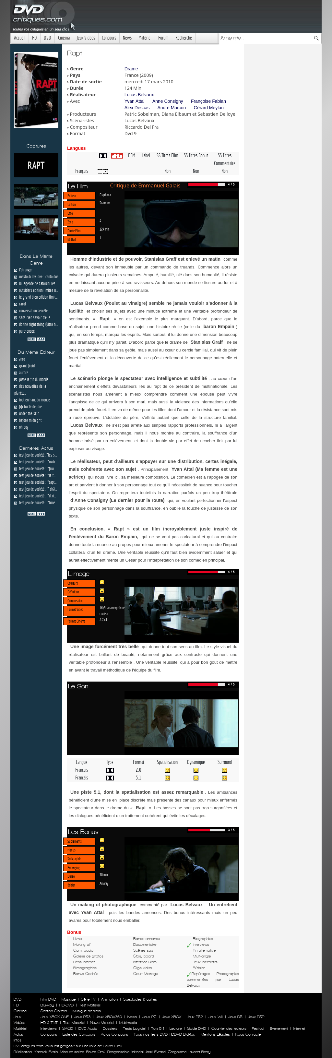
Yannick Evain (46, 1052)
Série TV (88, 999)
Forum (163, 38)
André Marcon (171, 107)
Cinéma (64, 38)
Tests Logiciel (134, 1028)
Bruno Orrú (95, 1052)
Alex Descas (137, 107)
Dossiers (110, 1028)
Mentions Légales (215, 1034)
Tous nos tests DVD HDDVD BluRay (164, 1034)
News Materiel (102, 1023)
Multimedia (128, 1023)
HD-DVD (66, 1005)
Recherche (183, 38)
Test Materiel (90, 1005)
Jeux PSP (256, 1017)
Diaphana (105, 194)
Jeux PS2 (195, 1017)
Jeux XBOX (171, 1017)
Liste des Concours (79, 1034)
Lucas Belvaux (139, 94)
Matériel (144, 38)
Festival (258, 1028)
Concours (109, 38)
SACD (67, 1028)
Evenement (279, 1028)
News (127, 38)
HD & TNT (49, 1023)
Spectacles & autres (140, 999)
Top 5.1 (157, 1028)
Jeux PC (149, 1017)
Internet (299, 1028)
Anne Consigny (167, 101)
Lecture (176, 1028)
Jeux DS (235, 1017)
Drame (131, 68)
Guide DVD (196, 1028)
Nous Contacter (248, 1034)
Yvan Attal (134, 101)
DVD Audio (87, 1028)
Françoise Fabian (208, 101)
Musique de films (87, 1011)
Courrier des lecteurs (228, 1028)
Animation (109, 999)
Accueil (19, 38)
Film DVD (48, 999)
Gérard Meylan (209, 107)
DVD (47, 38)
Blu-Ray (47, 1005)
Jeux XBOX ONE (55, 1017)
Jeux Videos (86, 38)
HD (34, 38)
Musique (69, 999)
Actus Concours (114, 1034)
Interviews (49, 1028)
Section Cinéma (54, 1011)
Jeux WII (215, 1017)
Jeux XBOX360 (109, 1017)
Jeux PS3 (82, 1017)
